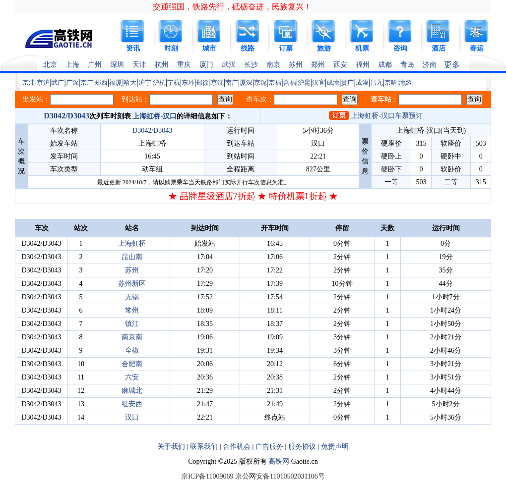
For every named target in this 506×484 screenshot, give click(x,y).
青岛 (407, 64)
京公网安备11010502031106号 (280, 476)
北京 (50, 64)
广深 (72, 82)
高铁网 (278, 461)
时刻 (171, 48)
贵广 (347, 82)
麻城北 (132, 390)
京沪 (43, 82)
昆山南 (132, 257)
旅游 (324, 48)
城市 (209, 48)
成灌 (362, 82)
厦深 (246, 82)
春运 (477, 48)
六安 (132, 377)
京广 (86, 82)
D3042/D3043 (66, 115)
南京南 (132, 337)
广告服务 (269, 446)
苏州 (296, 64)
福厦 (115, 82)
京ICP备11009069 (207, 476)
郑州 (318, 64)
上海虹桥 (132, 243)
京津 (28, 82)
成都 (385, 64)
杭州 (162, 64)
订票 (286, 48)
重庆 (184, 64)
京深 (260, 82)
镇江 (132, 323)
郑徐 (202, 82)
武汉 (229, 64)
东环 (188, 82)
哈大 (130, 82)
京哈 (390, 82)
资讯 (133, 48)
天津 (139, 64)
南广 (231, 82)
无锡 (132, 297)
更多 (452, 64)
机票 (362, 48)
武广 (57, 82)
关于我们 (171, 446)
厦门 (206, 64)
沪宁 (144, 82)
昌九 (376, 82)
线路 (247, 48)
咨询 (400, 48)
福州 (363, 64)
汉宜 (318, 82)
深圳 (117, 64)
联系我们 (204, 446)
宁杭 (173, 82)
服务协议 (302, 446)
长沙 (251, 64)
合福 (289, 82)
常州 (132, 310)
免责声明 (335, 446)
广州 (95, 64)
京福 (274, 82)
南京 (273, 64)
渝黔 (405, 82)
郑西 (101, 82)
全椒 (132, 350)
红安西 (132, 404)
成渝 (332, 82)
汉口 (132, 417)
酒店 (438, 48)
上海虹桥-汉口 (154, 116)
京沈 (217, 82)
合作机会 (237, 446)
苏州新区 (132, 283)
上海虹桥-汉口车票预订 (387, 115)
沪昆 (304, 82)
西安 (340, 64)
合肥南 (132, 364)
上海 (72, 64)
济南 (430, 64)
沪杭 (159, 82)
